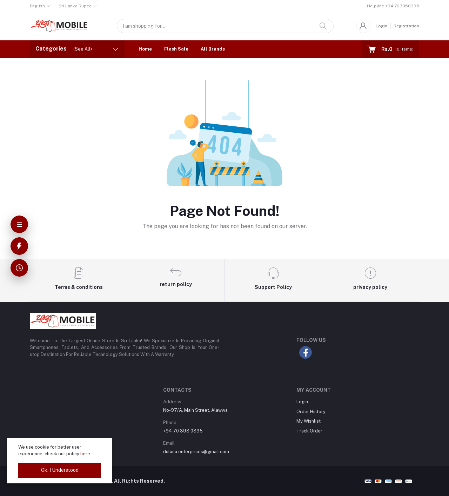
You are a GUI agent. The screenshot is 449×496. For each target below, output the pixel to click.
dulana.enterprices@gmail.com (196, 451)
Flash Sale (176, 49)
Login (381, 26)
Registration (406, 26)
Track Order (309, 431)
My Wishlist (308, 421)
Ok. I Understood (60, 470)
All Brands (213, 49)
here (85, 453)
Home (145, 49)
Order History (311, 411)
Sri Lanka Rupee (75, 6)
